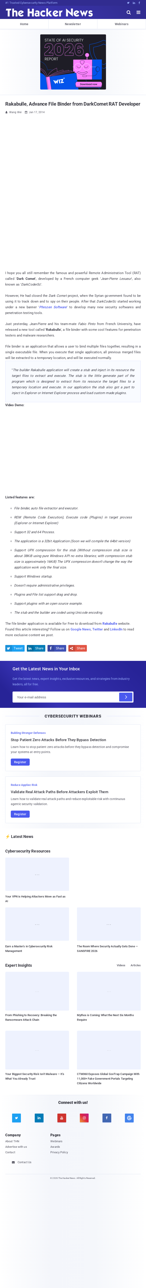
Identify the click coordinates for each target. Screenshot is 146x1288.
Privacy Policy (59, 1152)
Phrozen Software (53, 307)
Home (24, 24)
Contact (10, 1152)
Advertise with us (16, 1146)
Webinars (121, 24)
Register (20, 762)
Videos (121, 965)
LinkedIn (116, 629)
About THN (12, 1141)
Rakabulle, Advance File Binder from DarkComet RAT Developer (72, 104)
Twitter (97, 629)
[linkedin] (39, 1118)
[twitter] (16, 1118)
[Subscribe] (125, 697)
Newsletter (73, 24)
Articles (136, 965)
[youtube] (61, 1118)
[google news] (129, 1118)
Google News (81, 629)
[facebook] (106, 1118)
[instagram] (84, 1118)
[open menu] (138, 12)
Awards (55, 1146)
